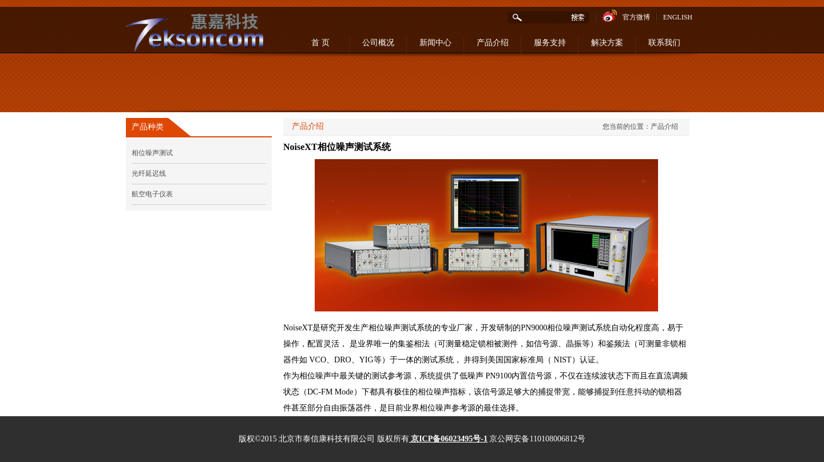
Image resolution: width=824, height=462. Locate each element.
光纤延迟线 (149, 173)
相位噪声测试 (152, 153)
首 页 (320, 42)
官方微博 (626, 16)
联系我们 (664, 42)
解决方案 (607, 42)
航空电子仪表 (152, 194)
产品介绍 (493, 42)
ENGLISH (677, 17)
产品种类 (148, 127)
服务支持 (550, 42)
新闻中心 (435, 42)
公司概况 (378, 42)
